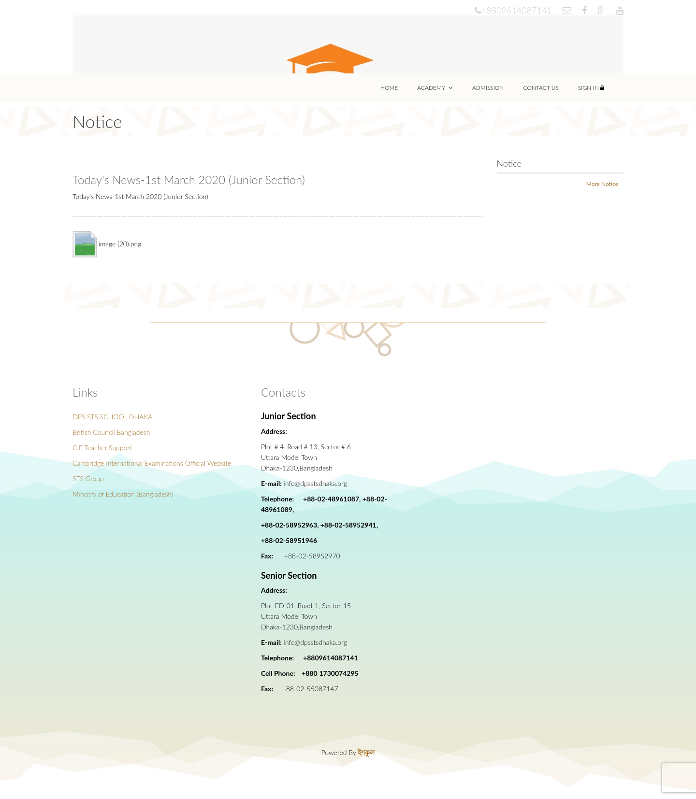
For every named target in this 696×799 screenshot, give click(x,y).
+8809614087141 (513, 10)
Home (389, 87)
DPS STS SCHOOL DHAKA (112, 417)
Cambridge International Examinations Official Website (151, 463)
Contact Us (540, 87)
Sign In (591, 87)
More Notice (602, 183)
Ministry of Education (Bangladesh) (123, 494)
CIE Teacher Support (102, 447)
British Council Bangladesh (111, 432)
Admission (488, 87)
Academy (435, 87)
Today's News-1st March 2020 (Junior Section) (188, 179)
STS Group (88, 478)
